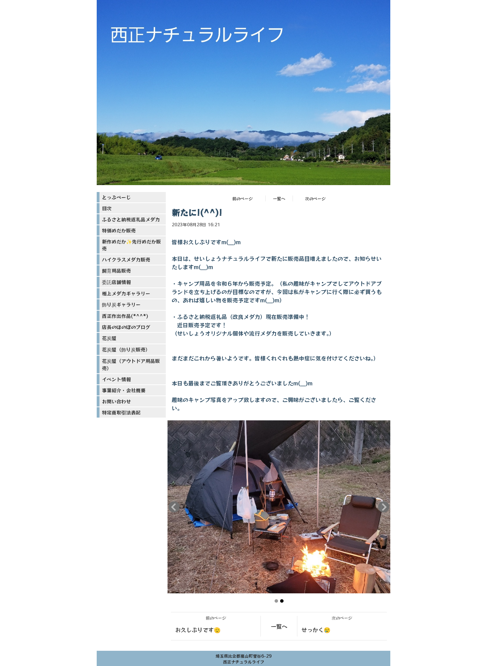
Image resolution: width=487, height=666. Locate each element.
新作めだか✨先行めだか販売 (131, 245)
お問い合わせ (116, 401)
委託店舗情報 (116, 282)
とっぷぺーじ (116, 197)
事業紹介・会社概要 (123, 390)
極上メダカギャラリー (126, 293)
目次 (107, 208)
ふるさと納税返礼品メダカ (131, 219)
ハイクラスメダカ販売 (126, 259)
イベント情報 (116, 379)
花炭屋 (109, 338)
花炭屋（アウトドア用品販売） (131, 364)
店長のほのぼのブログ (126, 326)
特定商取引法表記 (121, 412)
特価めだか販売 (119, 230)
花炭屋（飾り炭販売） (126, 349)
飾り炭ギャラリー (121, 304)
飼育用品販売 (116, 270)
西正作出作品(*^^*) (125, 315)
